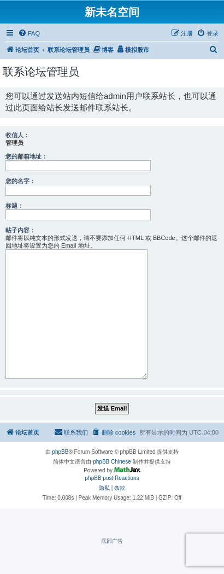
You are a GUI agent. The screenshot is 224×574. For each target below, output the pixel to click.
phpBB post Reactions (112, 478)
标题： (14, 205)
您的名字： (20, 181)
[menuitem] (29, 33)
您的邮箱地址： (26, 156)
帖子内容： (20, 230)
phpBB (60, 452)
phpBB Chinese (112, 462)
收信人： (17, 135)
